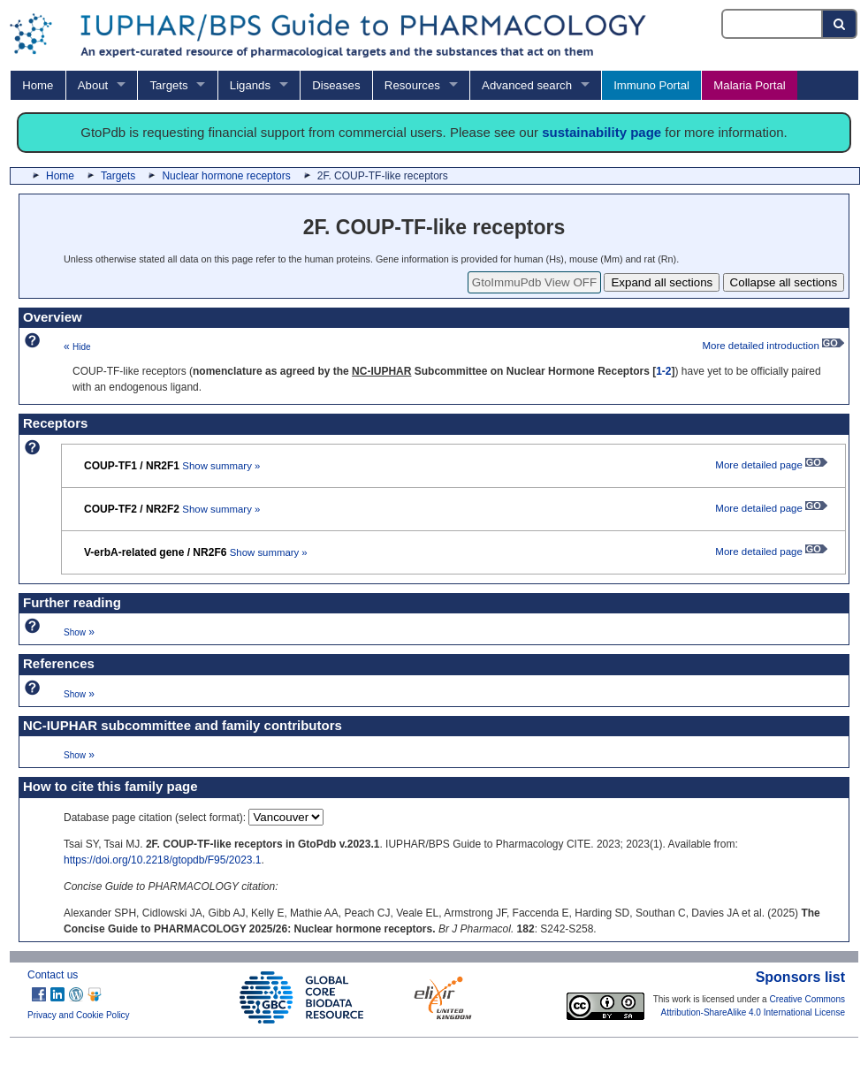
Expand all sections (661, 282)
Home (37, 85)
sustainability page (601, 132)
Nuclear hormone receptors (226, 176)
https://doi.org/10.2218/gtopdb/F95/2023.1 (163, 860)
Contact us (52, 975)
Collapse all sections (784, 282)
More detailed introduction (773, 345)
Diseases (336, 85)
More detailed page (771, 465)
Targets (168, 85)
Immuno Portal (651, 85)
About (93, 85)
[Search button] (840, 24)
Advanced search (527, 85)
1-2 (663, 371)
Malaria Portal (749, 85)
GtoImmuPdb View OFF (534, 282)
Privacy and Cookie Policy (78, 1015)
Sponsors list (800, 977)
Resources (412, 85)
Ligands (250, 85)
